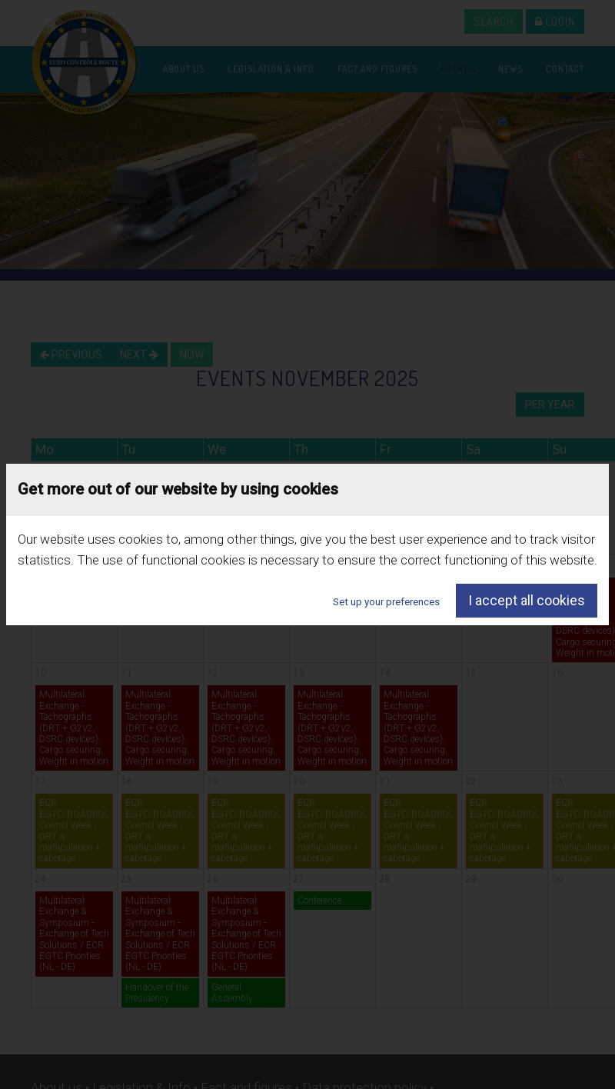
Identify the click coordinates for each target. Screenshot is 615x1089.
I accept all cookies (526, 600)
